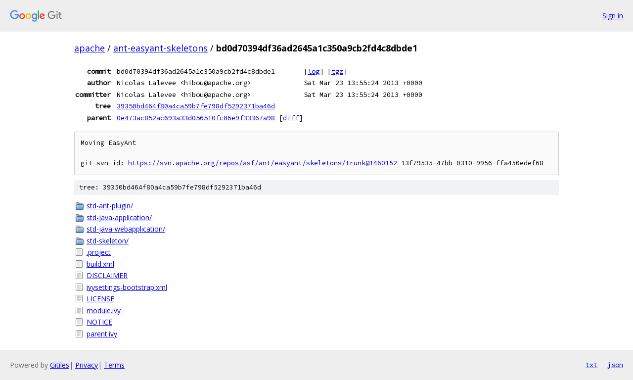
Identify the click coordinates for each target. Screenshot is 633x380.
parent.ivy (102, 333)
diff (291, 117)
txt (591, 364)
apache (89, 48)
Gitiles (59, 365)
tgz (337, 71)
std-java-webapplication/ (126, 229)
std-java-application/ (119, 217)
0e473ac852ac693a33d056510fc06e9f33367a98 (196, 117)
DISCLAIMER (107, 275)
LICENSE (100, 298)
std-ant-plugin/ (110, 205)
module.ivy (104, 310)
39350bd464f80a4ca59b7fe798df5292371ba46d (196, 105)
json (615, 364)
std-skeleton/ (108, 240)
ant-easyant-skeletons (160, 48)
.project (99, 252)
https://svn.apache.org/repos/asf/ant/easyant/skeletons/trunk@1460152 (262, 163)
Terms (114, 365)
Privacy (86, 365)
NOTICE (99, 322)
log (313, 71)
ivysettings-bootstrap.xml (127, 287)
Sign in (612, 15)
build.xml (100, 264)
